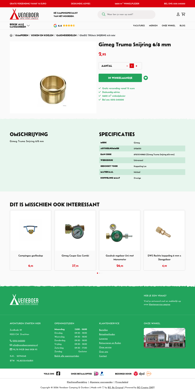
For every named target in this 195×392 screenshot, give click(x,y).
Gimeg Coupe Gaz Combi (75, 255)
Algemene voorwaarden (101, 382)
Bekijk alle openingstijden (66, 356)
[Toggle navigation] (20, 25)
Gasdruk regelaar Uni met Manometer (120, 257)
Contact (103, 356)
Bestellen (103, 330)
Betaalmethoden (107, 334)
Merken (153, 25)
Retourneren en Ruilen (110, 343)
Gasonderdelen (66, 35)
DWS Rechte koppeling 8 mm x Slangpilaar (164, 257)
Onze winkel (168, 25)
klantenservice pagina (159, 304)
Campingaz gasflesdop (30, 255)
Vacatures (139, 25)
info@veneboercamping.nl (25, 345)
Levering (103, 339)
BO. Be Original (115, 388)
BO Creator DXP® (146, 388)
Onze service (105, 347)
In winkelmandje (120, 77)
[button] (178, 14)
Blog (182, 25)
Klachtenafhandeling (77, 382)
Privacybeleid (121, 382)
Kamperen (21, 35)
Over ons (103, 352)
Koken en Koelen (42, 35)
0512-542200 (19, 341)
